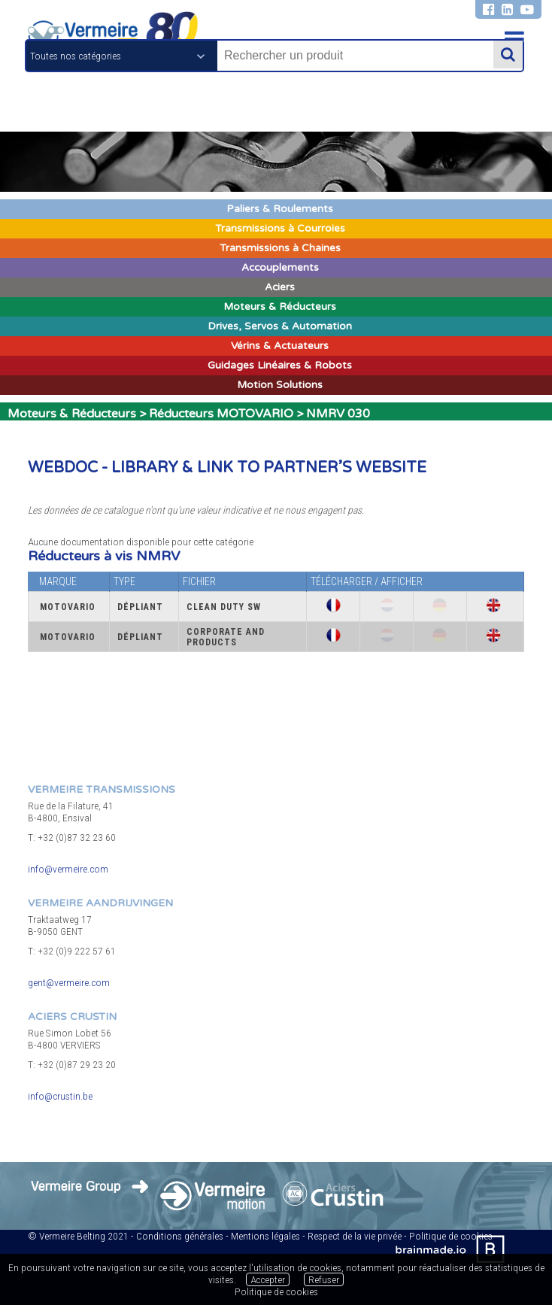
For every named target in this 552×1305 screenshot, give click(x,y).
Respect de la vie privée (355, 1236)
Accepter (267, 1279)
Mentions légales (265, 1236)
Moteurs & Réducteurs (72, 413)
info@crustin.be (60, 1096)
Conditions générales (179, 1236)
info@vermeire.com (68, 869)
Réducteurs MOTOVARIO (221, 413)
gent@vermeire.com (69, 982)
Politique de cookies (276, 1291)
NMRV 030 (338, 413)
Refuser (323, 1279)
